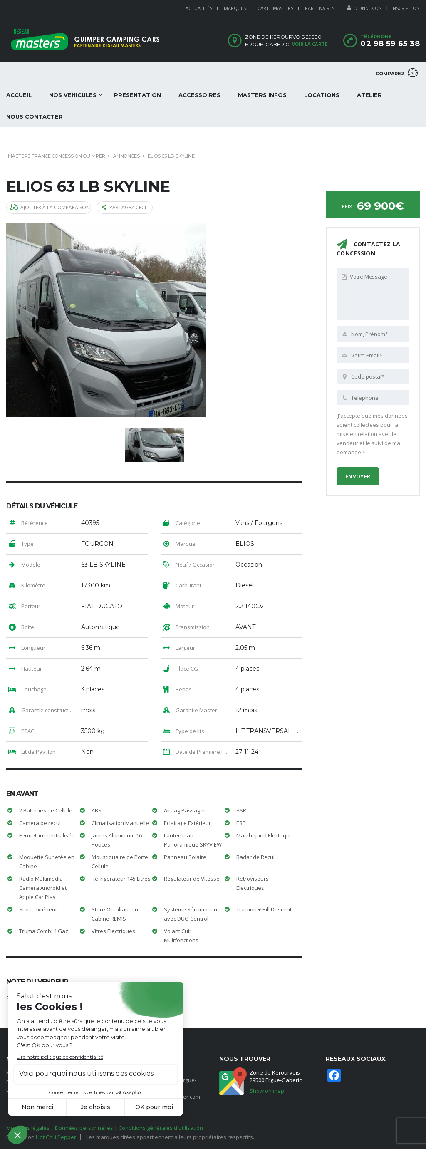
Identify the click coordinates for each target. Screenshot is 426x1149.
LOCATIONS (321, 95)
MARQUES (235, 8)
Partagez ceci (124, 207)
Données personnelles (84, 1127)
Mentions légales (28, 1127)
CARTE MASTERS (275, 8)
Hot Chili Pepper (56, 1136)
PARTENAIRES (319, 8)
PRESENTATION (137, 95)
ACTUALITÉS (199, 8)
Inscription (405, 8)
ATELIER (369, 95)
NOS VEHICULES (73, 95)
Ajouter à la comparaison (50, 207)
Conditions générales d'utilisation (161, 1127)
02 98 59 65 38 (390, 43)
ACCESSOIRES (199, 95)
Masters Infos (262, 95)
